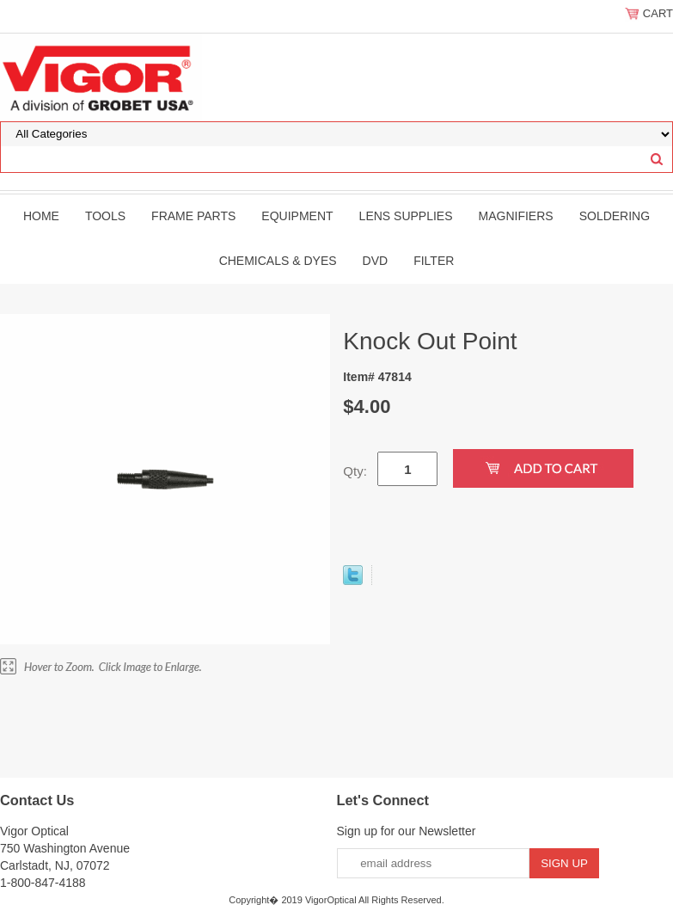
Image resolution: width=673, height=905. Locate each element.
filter (433, 261)
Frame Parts (193, 216)
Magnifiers (516, 216)
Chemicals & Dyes (278, 261)
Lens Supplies (406, 216)
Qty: (355, 471)
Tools (105, 216)
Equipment (297, 216)
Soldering (614, 216)
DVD (376, 261)
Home (41, 216)
